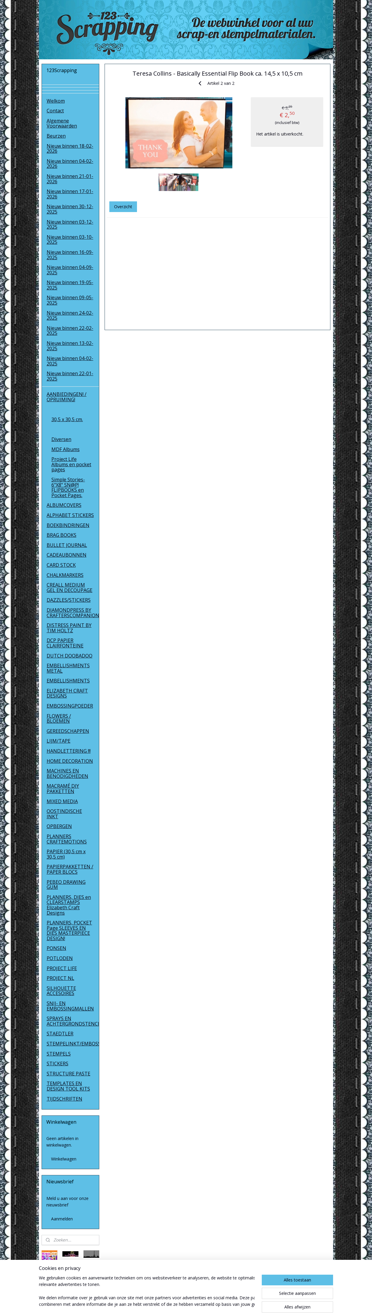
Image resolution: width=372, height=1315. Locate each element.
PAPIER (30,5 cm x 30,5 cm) (66, 854)
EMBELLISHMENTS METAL (68, 668)
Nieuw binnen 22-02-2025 (70, 331)
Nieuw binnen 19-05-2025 (70, 285)
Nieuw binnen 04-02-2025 (70, 361)
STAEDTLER (60, 1033)
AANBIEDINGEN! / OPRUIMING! (66, 397)
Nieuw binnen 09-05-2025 (70, 300)
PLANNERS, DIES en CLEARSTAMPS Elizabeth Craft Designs (69, 905)
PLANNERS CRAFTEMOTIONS (67, 839)
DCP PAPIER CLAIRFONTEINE (65, 643)
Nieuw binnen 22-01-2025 (70, 376)
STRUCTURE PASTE (68, 1073)
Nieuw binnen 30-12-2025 (70, 209)
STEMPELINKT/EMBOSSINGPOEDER (73, 1043)
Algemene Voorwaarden (62, 123)
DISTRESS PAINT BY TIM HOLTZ (69, 628)
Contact (55, 110)
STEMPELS (59, 1053)
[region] (147, 1291)
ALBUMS (56, 409)
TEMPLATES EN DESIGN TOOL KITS (68, 1086)
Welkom (56, 101)
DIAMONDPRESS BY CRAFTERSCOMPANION (73, 613)
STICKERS (57, 1063)
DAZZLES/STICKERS (69, 600)
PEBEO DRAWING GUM (66, 885)
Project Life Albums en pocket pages (71, 464)
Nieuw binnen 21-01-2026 (70, 179)
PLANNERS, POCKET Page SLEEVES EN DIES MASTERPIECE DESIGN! (69, 930)
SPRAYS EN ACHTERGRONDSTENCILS (73, 1021)
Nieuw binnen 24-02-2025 (70, 315)
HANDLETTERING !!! (69, 751)
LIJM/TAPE (58, 741)
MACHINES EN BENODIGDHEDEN (67, 773)
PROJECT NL (60, 978)
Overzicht (123, 206)
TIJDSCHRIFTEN (64, 1099)
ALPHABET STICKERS (70, 515)
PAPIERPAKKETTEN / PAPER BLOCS (70, 869)
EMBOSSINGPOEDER (70, 706)
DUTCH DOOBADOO (69, 655)
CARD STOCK (61, 565)
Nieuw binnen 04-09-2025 (70, 270)
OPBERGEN (59, 826)
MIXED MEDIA (62, 801)
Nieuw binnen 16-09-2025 (70, 255)
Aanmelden (62, 1219)
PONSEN (56, 948)
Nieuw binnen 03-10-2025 (70, 240)
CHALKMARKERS (65, 575)
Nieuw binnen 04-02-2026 (70, 164)
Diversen (61, 439)
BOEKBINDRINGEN (68, 525)
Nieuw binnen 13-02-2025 (70, 346)
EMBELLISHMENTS (68, 680)
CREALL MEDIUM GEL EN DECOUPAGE (69, 587)
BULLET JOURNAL (67, 545)
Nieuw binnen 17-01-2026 (70, 194)
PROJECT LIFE (62, 968)
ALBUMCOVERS (64, 505)
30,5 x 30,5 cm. (67, 419)
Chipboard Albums (72, 429)
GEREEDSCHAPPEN (68, 731)
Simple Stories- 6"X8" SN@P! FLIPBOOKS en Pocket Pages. (68, 487)
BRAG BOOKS (61, 535)
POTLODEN (60, 958)
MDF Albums (65, 449)
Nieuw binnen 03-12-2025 (70, 224)
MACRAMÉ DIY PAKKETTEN (63, 789)
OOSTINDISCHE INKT (64, 814)
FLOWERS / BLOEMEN (59, 719)
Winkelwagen (63, 1159)
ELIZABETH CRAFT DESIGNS (67, 693)
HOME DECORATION (70, 761)
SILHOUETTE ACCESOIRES (61, 991)
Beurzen (56, 136)
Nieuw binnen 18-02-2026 (70, 149)
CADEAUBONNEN (66, 555)
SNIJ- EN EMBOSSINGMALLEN (70, 1006)
